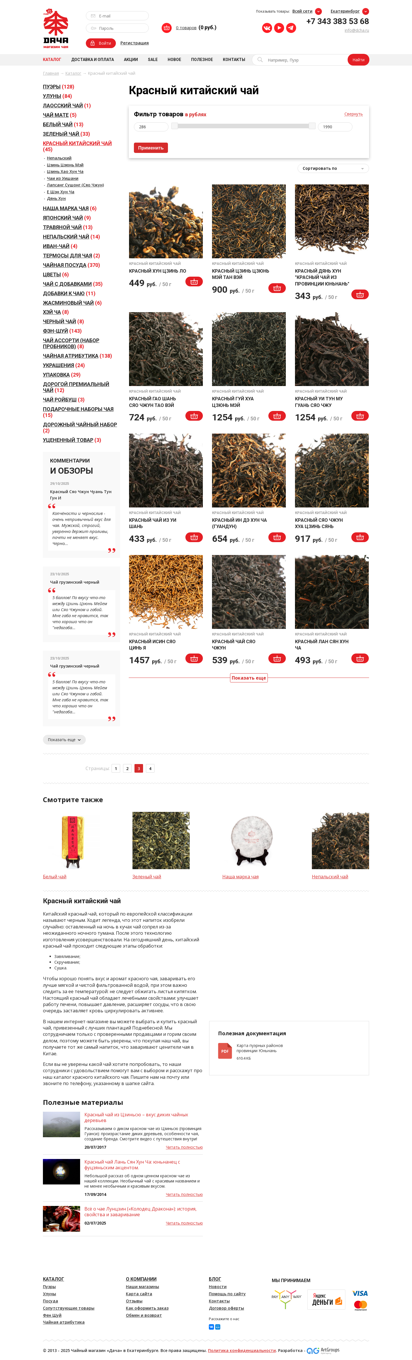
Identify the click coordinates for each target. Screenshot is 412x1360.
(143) (62, 331)
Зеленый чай (146, 876)
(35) (73, 284)
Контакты (234, 59)
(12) (76, 387)
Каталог (52, 59)
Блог (215, 1279)
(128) (58, 87)
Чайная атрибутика (64, 1322)
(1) (67, 106)
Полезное (202, 59)
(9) (67, 218)
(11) (69, 293)
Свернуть (353, 114)
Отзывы (134, 1301)
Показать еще (64, 739)
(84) (57, 96)
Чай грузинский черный (74, 582)
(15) (78, 412)
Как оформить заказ (147, 1308)
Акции (131, 59)
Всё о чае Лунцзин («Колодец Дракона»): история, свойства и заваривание (140, 1212)
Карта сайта (139, 1293)
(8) (56, 312)
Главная (51, 73)
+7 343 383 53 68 (337, 21)
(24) (64, 365)
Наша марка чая (240, 876)
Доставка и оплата (92, 59)
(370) (71, 265)
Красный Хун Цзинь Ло (157, 271)
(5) (60, 115)
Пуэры (49, 1286)
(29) (62, 375)
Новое (174, 59)
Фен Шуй (52, 1315)
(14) (71, 237)
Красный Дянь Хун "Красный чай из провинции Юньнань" (322, 277)
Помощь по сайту (227, 1293)
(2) (71, 256)
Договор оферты (226, 1308)
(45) (77, 146)
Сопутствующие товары (68, 1308)
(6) (70, 208)
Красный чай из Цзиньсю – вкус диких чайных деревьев (136, 1117)
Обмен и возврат (144, 1315)
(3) (64, 400)
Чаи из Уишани (62, 178)
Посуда (50, 1301)
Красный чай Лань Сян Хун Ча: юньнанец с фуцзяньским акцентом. (132, 1165)
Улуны (49, 1293)
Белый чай (54, 876)
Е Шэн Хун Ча (60, 191)
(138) (77, 356)
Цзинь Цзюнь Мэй (65, 165)
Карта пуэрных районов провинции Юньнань (260, 1048)
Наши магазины (142, 1286)
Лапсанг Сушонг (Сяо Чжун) (75, 185)
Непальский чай (330, 876)
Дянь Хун (56, 198)
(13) (63, 124)
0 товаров (186, 27)
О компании (141, 1279)
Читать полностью (184, 1147)
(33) (66, 134)
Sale (153, 59)
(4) (60, 246)
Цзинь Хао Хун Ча (65, 171)
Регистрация (134, 43)
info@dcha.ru (357, 30)
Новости (218, 1286)
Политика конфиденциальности (242, 1350)
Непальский (59, 158)
